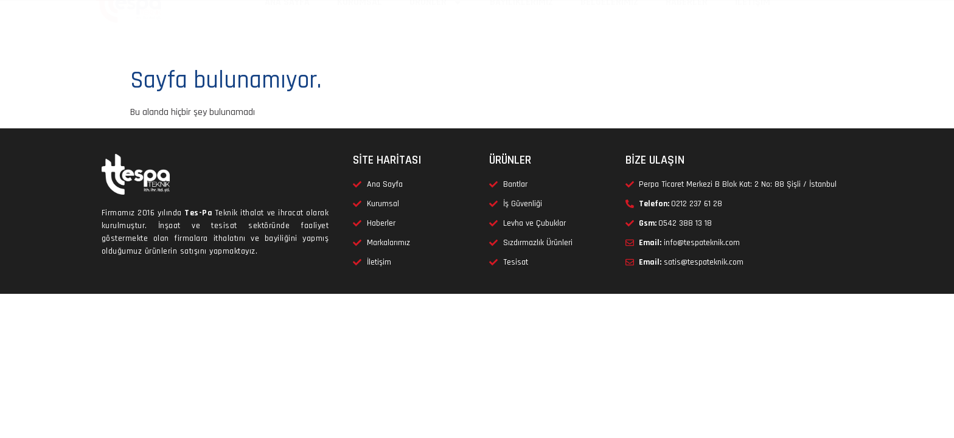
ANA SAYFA (287, 30)
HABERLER (687, 30)
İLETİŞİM (752, 30)
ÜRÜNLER (435, 31)
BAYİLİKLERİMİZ (521, 30)
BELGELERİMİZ (609, 30)
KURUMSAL (359, 30)
